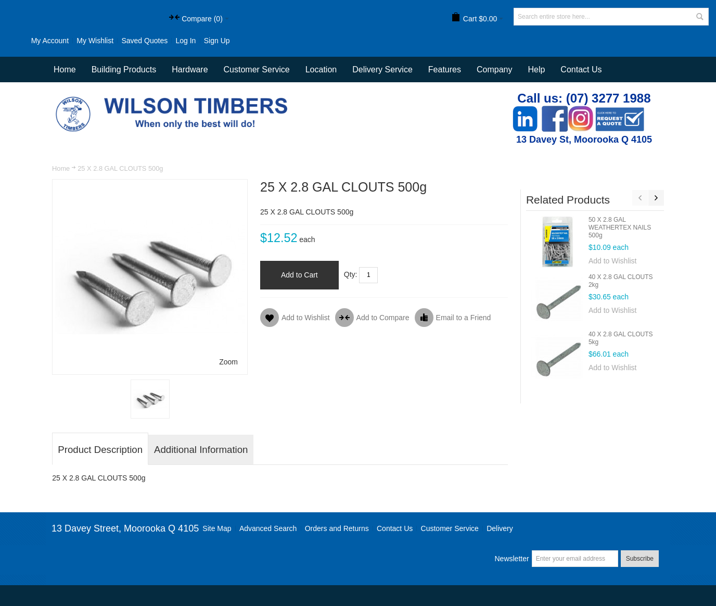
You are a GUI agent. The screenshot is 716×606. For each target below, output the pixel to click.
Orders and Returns (337, 528)
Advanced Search (268, 528)
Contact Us (581, 69)
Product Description (100, 449)
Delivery (500, 528)
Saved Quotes (144, 40)
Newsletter (511, 558)
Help (536, 69)
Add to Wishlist (613, 261)
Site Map (216, 528)
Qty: (350, 274)
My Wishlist (94, 40)
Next (656, 198)
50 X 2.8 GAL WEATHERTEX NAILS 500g (620, 227)
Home (61, 168)
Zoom (228, 362)
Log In (185, 40)
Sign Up (217, 40)
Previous (640, 198)
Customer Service (450, 528)
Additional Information (201, 449)
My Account (50, 40)
